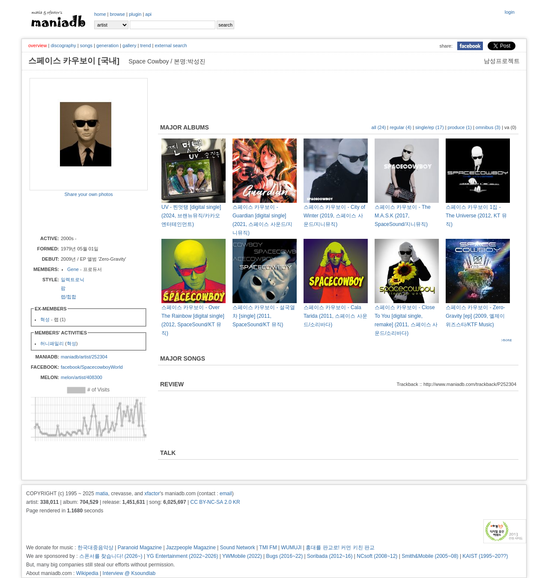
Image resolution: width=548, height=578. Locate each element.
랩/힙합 (68, 296)
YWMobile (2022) (242, 556)
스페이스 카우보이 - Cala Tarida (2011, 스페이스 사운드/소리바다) (335, 316)
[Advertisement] (80, 216)
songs (86, 45)
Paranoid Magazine (140, 548)
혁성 (45, 319)
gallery (129, 45)
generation (107, 45)
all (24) (379, 127)
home (100, 14)
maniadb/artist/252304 (84, 356)
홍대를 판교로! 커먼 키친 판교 (340, 548)
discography (63, 45)
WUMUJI (291, 548)
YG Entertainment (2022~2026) (182, 556)
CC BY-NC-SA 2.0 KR (215, 502)
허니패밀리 (52, 343)
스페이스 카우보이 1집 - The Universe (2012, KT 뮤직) (476, 215)
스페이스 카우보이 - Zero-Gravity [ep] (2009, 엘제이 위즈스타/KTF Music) (475, 316)
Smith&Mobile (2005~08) (430, 556)
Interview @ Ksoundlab (129, 573)
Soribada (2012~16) (329, 556)
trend (145, 45)
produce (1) (460, 127)
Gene (73, 269)
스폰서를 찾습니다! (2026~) (111, 556)
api (148, 14)
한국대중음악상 (95, 548)
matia (101, 494)
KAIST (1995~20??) (485, 556)
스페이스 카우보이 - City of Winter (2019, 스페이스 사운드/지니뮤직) (334, 215)
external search (171, 45)
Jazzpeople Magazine (191, 548)
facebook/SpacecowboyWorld (92, 367)
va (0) (510, 127)
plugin (135, 14)
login (510, 12)
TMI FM (268, 548)
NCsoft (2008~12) (377, 556)
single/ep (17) (429, 127)
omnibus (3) (488, 127)
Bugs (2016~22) (284, 556)
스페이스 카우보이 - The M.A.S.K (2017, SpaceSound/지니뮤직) (403, 215)
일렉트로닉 (72, 279)
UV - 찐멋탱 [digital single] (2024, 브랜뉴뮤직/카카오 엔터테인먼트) (191, 215)
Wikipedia (87, 573)
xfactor (152, 494)
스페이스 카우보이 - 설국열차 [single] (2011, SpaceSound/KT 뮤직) (263, 316)
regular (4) (400, 127)
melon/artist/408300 (81, 377)
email (226, 494)
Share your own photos (88, 194)
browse (117, 14)
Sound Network (237, 548)
